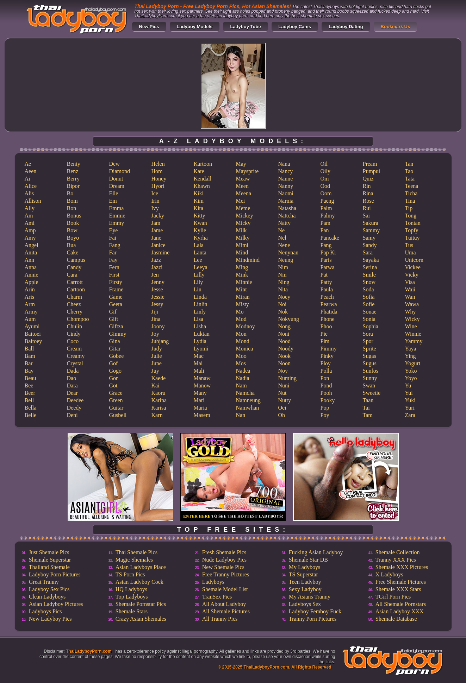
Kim (199, 201)
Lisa (199, 319)
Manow (202, 385)
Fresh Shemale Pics (224, 552)
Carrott (75, 282)
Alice (31, 186)
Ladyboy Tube (245, 26)
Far (113, 252)
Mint (241, 289)
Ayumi (32, 326)
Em (113, 201)
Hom (157, 171)
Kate (199, 171)
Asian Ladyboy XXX (399, 611)
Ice (155, 193)
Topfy (411, 230)
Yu (408, 385)
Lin (197, 289)
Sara (368, 252)
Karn (157, 415)
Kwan (200, 223)
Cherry (74, 312)
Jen (155, 275)
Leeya (200, 267)
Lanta (200, 252)
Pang (326, 245)
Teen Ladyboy (305, 582)
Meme (243, 208)
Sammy (371, 230)
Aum (30, 319)
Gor (113, 378)
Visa (410, 282)
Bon (71, 208)
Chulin (74, 326)
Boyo (73, 238)
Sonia (369, 319)
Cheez (74, 304)
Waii (410, 289)
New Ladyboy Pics (50, 619)
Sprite (369, 349)
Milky (243, 238)
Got (113, 385)
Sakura (370, 223)
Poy (325, 415)
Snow (369, 282)
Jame (157, 230)
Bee (29, 385)
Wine (411, 326)
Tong (411, 216)
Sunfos (370, 371)
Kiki (199, 193)
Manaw (202, 378)
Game (116, 297)
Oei (282, 408)
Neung (285, 260)
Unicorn (414, 260)
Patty (326, 282)
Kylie (200, 230)
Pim (325, 341)
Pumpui (371, 171)
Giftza (116, 326)
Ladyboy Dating (346, 26)
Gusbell (118, 415)
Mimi (242, 245)
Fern (114, 267)
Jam (156, 223)
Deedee (75, 400)
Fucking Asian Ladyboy (316, 552)
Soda (368, 289)
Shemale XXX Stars (398, 589)
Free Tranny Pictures (225, 574)
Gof (113, 363)
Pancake (330, 238)
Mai (198, 363)
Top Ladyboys (132, 597)
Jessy (157, 304)
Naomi (286, 193)
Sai (366, 216)
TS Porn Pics (130, 574)
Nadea (243, 371)
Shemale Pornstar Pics (141, 604)
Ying (410, 356)
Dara (72, 385)
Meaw (243, 179)
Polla (326, 371)
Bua (71, 245)
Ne (281, 230)
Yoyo (411, 378)
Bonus (74, 216)
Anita (31, 252)
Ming (242, 267)
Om (325, 179)
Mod (241, 319)
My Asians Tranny (309, 597)
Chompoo (78, 319)
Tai (366, 408)
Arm (30, 304)
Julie (156, 356)
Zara (410, 415)
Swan (369, 385)
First (114, 275)
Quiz (368, 179)
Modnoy (245, 326)
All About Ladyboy (224, 604)
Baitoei (33, 334)
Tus (409, 245)
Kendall (203, 179)
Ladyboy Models (195, 26)
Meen (242, 186)
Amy (30, 238)
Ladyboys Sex (305, 604)
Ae (28, 164)
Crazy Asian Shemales (141, 619)
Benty (73, 164)
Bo (70, 193)
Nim (283, 267)
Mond (242, 341)
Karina (159, 400)
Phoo (326, 326)
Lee (198, 260)
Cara (72, 275)
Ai (27, 179)
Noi (282, 304)
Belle (31, 415)
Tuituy (412, 238)
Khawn (202, 186)
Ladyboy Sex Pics (49, 589)
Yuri (410, 408)
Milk (241, 230)
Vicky (411, 275)
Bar (29, 363)
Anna (31, 267)
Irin (155, 201)
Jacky (157, 216)
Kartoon (203, 164)
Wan (410, 297)
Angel (31, 245)
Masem (202, 415)
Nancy (285, 171)
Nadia (242, 378)
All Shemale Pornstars (400, 604)
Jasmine (160, 252)
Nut (282, 393)
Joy (155, 334)
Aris (30, 297)
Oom (326, 193)
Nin (282, 275)
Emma (116, 208)
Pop (325, 408)
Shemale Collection (397, 552)
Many (200, 393)
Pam (325, 223)
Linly (200, 312)
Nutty (284, 400)
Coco (73, 341)
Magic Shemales (134, 560)
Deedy (74, 408)
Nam (241, 385)
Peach (327, 297)
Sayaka (371, 260)
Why (410, 312)
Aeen (31, 171)
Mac (199, 356)
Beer (30, 393)
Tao (409, 171)
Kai (155, 385)
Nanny (285, 186)
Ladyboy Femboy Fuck (315, 611)
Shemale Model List (225, 589)
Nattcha (287, 216)
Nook (284, 356)
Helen (158, 164)
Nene (284, 245)
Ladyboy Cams (295, 26)
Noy (283, 371)
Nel (282, 238)
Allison (33, 201)
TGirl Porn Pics (393, 597)
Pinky (327, 356)
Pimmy (329, 349)
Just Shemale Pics (49, 552)
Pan (325, 230)
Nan (241, 415)
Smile (369, 275)
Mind (242, 252)
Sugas (369, 356)
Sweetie (372, 393)
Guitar (116, 408)
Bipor (73, 186)
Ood (325, 186)
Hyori (157, 186)
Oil (324, 164)
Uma (410, 252)
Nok (283, 312)
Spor (368, 341)
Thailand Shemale (49, 567)
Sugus (370, 363)
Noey (284, 297)
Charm (74, 297)
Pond (326, 385)
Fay (113, 260)
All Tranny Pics (219, 619)
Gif (113, 312)
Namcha (245, 393)
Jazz (156, 260)
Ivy (155, 208)
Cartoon (76, 289)
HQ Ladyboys (131, 589)
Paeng (327, 201)
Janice (158, 245)
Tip (409, 208)
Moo (241, 356)
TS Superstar (303, 574)
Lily (198, 282)
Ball (29, 349)
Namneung (248, 400)
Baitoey (33, 341)
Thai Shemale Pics (136, 552)
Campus (76, 260)
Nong (284, 326)
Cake (73, 252)
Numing (287, 378)
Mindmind (248, 260)
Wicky (412, 319)
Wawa (412, 304)
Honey (159, 179)
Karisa (158, 408)
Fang (114, 245)
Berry (73, 179)
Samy (369, 238)
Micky (243, 223)
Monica (244, 349)
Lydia (200, 341)
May (241, 164)
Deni (72, 415)
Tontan (413, 223)
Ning (284, 282)
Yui (409, 393)
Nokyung (288, 319)
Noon (284, 363)
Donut (116, 179)
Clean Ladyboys (47, 597)
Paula (327, 289)
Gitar (115, 349)
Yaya (410, 349)
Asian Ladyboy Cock (139, 582)
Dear (72, 393)
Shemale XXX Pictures (401, 567)
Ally (30, 208)
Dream (117, 186)
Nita (283, 289)
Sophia (370, 326)
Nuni (284, 385)
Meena (243, 193)
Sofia (369, 297)
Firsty (115, 282)
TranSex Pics (217, 597)
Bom (72, 201)
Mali (199, 371)
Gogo (115, 371)
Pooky (328, 400)
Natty (284, 223)
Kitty (199, 216)
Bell (29, 400)
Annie (31, 275)
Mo (240, 312)
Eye (113, 230)
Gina (114, 341)
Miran (243, 297)
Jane (156, 238)
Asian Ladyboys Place (141, 567)
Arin (30, 289)
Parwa (328, 267)
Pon (325, 378)
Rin (367, 186)
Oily (325, 171)
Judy (156, 349)
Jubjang (160, 341)
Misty (242, 304)
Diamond (119, 171)
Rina (368, 193)
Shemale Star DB (308, 560)
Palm (326, 208)
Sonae (370, 312)
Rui (367, 208)
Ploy (326, 363)
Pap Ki (328, 252)
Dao (71, 378)
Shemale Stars (132, 611)
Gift (113, 319)
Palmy (328, 216)
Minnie (244, 282)
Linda (200, 297)
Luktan (202, 334)
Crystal (75, 363)
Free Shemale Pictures (400, 582)
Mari (199, 400)
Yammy (414, 341)
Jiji (155, 312)
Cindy (74, 334)
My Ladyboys (304, 567)
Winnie (413, 334)
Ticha (411, 193)
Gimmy (117, 334)
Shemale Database (396, 619)
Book (73, 223)
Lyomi (201, 349)
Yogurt (413, 363)
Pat (324, 275)
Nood (284, 341)
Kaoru (158, 393)
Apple (31, 282)
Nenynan (288, 252)
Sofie (369, 304)
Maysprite (247, 171)
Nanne (285, 179)
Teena (411, 186)
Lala (199, 245)
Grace (116, 393)
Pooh (326, 393)
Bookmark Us (395, 26)
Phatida (329, 312)
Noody (286, 349)
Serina (370, 267)
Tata (410, 179)
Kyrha (201, 238)
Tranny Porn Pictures (312, 619)
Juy (155, 371)
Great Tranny (44, 582)
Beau (30, 378)
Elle (113, 193)
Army (31, 312)
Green (116, 400)
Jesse (157, 289)
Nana (284, 164)
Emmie (117, 216)
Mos (241, 363)
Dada (73, 371)
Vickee (413, 267)
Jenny (157, 282)
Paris (326, 260)
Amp (30, 230)
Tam (368, 415)
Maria (200, 408)
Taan (368, 400)
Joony (158, 326)
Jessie (157, 297)
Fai (112, 238)
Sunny (370, 378)
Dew (114, 164)
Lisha (200, 326)
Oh (281, 415)
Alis (29, 193)
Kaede (158, 378)
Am (29, 216)
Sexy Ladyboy (305, 589)
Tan (409, 164)
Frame (116, 289)
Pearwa (329, 304)
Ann (30, 260)
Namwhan (247, 408)
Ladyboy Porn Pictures (55, 574)
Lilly (199, 275)
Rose (368, 201)
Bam (30, 356)
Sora (368, 334)
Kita (199, 208)
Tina (410, 201)
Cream (74, 349)
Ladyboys (213, 582)
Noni (284, 334)
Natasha (287, 208)
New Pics (149, 26)
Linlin (200, 304)
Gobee (116, 356)
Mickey (244, 216)
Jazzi (157, 267)
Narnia (286, 201)
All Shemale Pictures (226, 611)
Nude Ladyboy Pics (224, 560)
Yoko (411, 371)
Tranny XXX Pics (395, 560)
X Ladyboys (389, 574)
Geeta (115, 304)
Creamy (76, 356)
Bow (72, 230)
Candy (74, 267)
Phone (328, 319)
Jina (156, 319)
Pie (324, 334)
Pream (370, 164)
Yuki (410, 400)
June (156, 363)
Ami (30, 223)
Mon (241, 334)
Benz (73, 171)
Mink (242, 275)
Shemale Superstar (50, 560)
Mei (240, 201)
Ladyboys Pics (45, 611)
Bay (29, 371)
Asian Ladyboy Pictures (56, 604)
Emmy (116, 223)
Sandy (370, 245)
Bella (31, 408)
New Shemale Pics (223, 567)
